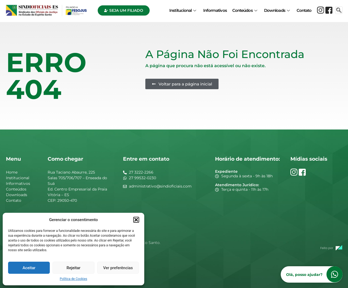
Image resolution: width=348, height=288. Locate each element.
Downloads (277, 8)
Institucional (182, 8)
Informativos (215, 8)
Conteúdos (244, 8)
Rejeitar (73, 267)
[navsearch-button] (339, 8)
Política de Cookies (73, 279)
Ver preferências (118, 267)
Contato (304, 8)
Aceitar (29, 267)
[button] (136, 219)
